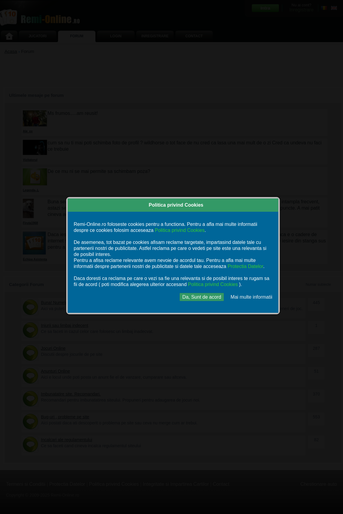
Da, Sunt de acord (201, 297)
